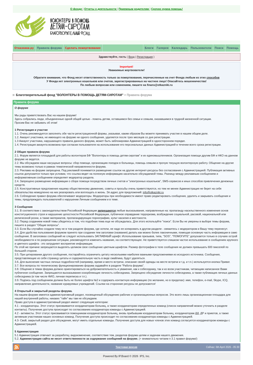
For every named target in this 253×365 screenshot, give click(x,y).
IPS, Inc (144, 356)
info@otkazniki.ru (153, 192)
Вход (131, 56)
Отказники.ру (24, 47)
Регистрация (145, 56)
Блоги (149, 47)
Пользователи (201, 47)
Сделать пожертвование (83, 47)
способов (213, 77)
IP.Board (123, 356)
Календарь (180, 47)
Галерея (163, 47)
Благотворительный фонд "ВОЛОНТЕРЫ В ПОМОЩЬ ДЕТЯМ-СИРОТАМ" (70, 95)
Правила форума (49, 47)
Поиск (219, 47)
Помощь (233, 47)
